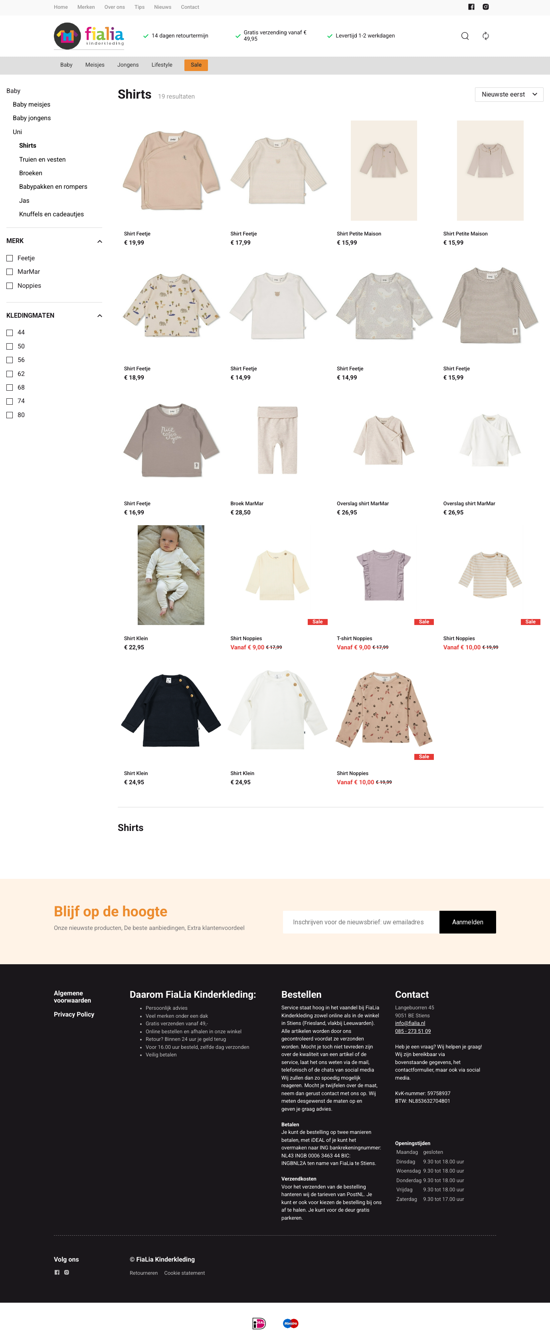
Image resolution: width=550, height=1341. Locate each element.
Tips (139, 7)
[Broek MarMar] (277, 454)
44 (21, 332)
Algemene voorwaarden (72, 996)
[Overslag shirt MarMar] (384, 454)
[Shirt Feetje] (171, 184)
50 (21, 346)
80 (21, 415)
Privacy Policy (74, 1014)
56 (21, 360)
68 (21, 387)
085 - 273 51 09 (413, 1031)
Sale (196, 65)
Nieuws (162, 7)
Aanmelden (467, 922)
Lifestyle (162, 65)
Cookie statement (184, 1273)
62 (21, 374)
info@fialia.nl (410, 1024)
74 (21, 401)
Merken (86, 7)
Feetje (26, 258)
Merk (54, 241)
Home (61, 7)
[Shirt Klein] (171, 589)
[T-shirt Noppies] (384, 589)
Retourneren (144, 1273)
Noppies (29, 285)
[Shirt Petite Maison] (384, 184)
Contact (190, 7)
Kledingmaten (54, 315)
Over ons (115, 7)
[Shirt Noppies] (277, 589)
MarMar (29, 271)
